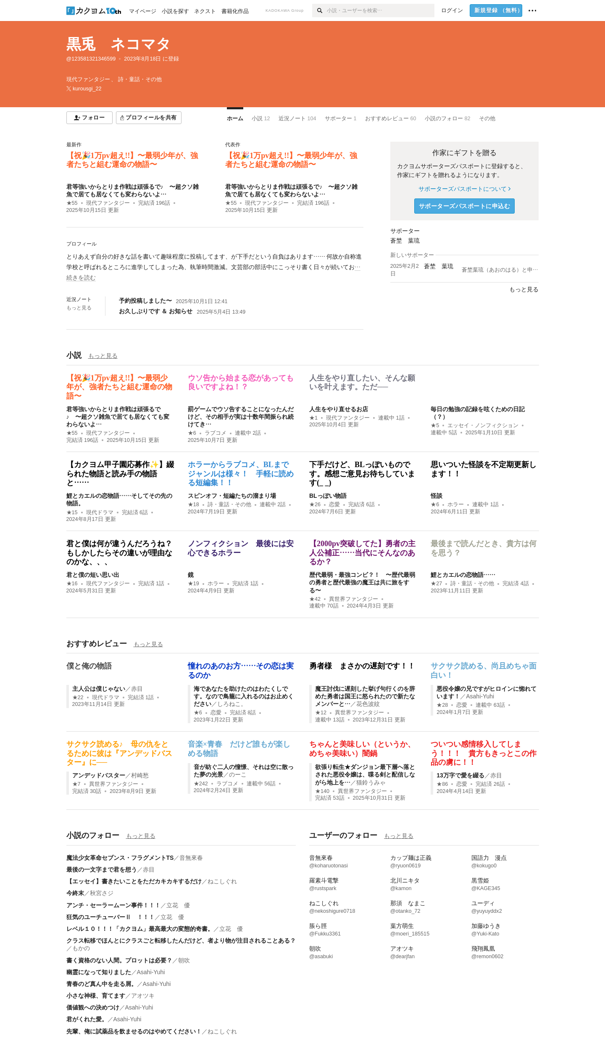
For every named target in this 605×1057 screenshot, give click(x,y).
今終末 (75, 893)
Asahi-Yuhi (480, 696)
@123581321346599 (91, 59)
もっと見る (79, 307)
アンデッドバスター (98, 775)
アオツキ (143, 995)
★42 (315, 599)
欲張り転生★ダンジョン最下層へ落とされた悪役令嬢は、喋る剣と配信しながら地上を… (365, 774)
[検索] (319, 10)
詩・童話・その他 (229, 504)
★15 (72, 512)
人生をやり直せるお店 (338, 409)
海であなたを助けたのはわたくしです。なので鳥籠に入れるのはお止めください (244, 696)
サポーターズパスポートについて (464, 188)
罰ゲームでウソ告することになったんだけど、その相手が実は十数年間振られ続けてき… (241, 417)
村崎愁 (140, 775)
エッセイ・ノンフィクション (482, 425)
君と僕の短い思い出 (92, 574)
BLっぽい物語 (328, 495)
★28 (442, 705)
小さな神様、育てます (95, 995)
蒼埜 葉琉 (405, 240)
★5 (435, 425)
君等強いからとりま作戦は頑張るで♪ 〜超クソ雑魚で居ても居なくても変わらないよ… (117, 417)
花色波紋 (368, 703)
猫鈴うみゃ (371, 782)
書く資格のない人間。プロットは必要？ (119, 960)
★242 (201, 784)
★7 (76, 784)
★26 (315, 504)
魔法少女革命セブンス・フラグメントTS (120, 857)
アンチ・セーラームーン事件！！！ (113, 905)
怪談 (436, 495)
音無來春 (191, 857)
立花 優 (178, 905)
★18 (193, 504)
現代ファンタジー (108, 203)
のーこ (238, 774)
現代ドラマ (99, 512)
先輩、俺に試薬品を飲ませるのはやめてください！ (134, 1031)
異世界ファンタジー (353, 599)
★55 (72, 203)
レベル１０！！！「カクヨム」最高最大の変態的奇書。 (139, 928)
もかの (81, 948)
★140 (322, 791)
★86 (442, 784)
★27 (436, 584)
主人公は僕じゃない (98, 688)
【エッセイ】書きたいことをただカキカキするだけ (134, 881)
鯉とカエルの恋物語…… (463, 574)
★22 (78, 697)
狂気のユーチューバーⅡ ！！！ (110, 917)
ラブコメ (215, 433)
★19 (193, 584)
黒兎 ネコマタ (118, 44)
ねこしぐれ (222, 881)
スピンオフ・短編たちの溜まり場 (232, 495)
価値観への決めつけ (92, 1007)
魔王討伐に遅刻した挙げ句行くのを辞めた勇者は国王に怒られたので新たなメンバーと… (365, 696)
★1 (313, 418)
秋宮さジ (101, 893)
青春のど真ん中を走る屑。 (101, 983)
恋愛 (334, 504)
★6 (192, 433)
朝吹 (184, 960)
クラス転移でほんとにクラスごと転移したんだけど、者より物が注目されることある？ (181, 940)
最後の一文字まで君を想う (101, 869)
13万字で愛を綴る (460, 775)
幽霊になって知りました (98, 972)
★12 (320, 713)
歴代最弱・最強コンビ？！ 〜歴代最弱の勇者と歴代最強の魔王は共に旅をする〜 (362, 582)
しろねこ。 (232, 703)
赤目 (137, 688)
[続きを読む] (214, 267)
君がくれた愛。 (87, 1019)
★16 (72, 584)
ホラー (455, 504)
